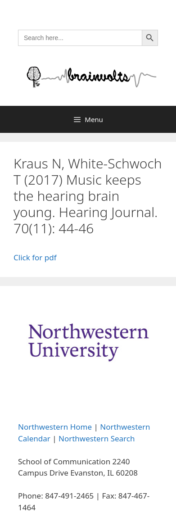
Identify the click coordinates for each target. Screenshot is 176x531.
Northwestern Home (55, 427)
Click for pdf (35, 257)
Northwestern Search (97, 438)
